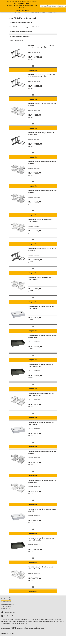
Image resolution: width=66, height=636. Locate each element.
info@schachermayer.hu (12, 616)
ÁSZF (13, 628)
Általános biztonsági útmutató (34, 628)
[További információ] (22, 10)
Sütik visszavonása (7, 633)
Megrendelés (33, 70)
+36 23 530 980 (9, 612)
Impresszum (19, 628)
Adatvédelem (5, 628)
